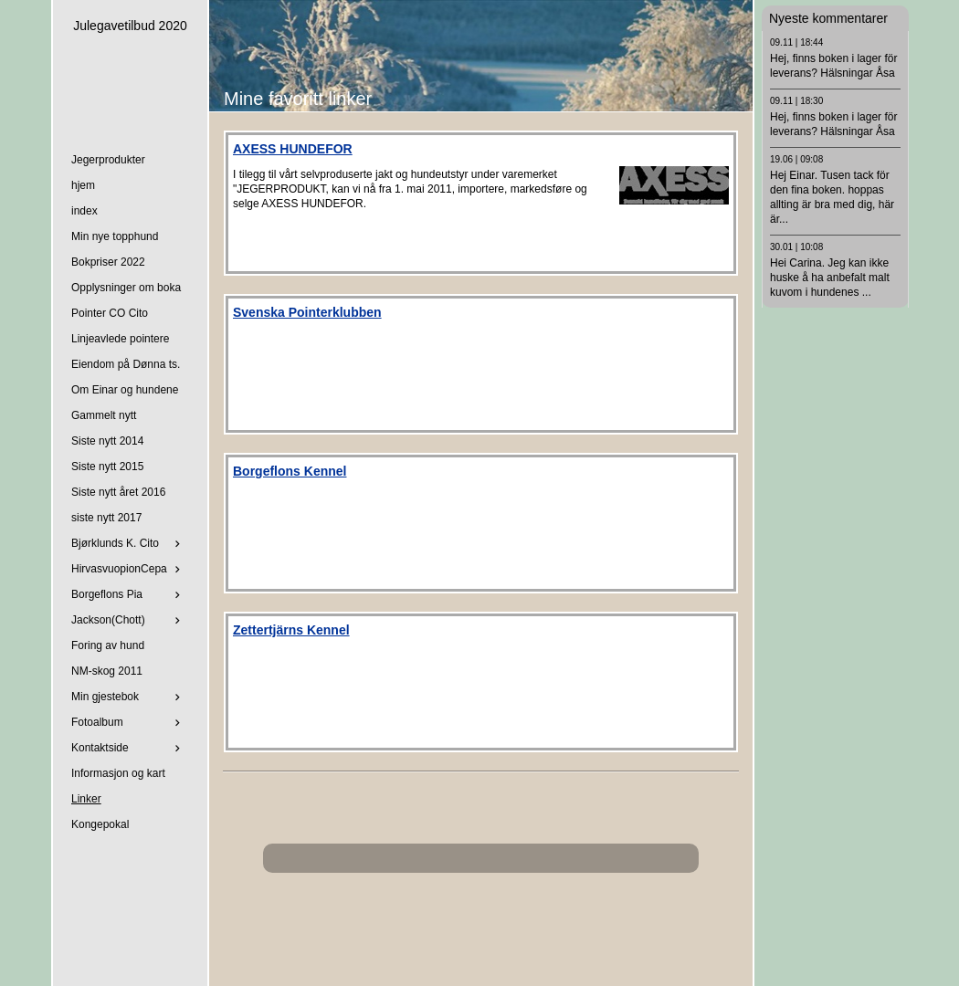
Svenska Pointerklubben (307, 312)
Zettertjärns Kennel (291, 630)
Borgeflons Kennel (289, 471)
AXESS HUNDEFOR (293, 149)
